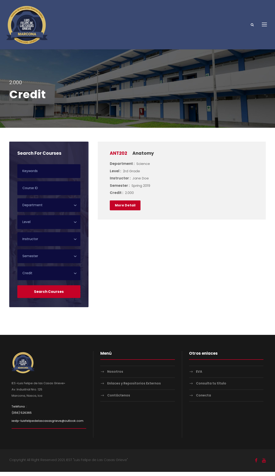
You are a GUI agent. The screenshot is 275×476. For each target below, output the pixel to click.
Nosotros (115, 375)
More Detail (125, 209)
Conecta (203, 399)
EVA (199, 375)
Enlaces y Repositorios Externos (134, 387)
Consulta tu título (211, 387)
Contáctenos (118, 399)
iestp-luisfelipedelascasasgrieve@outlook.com (47, 425)
